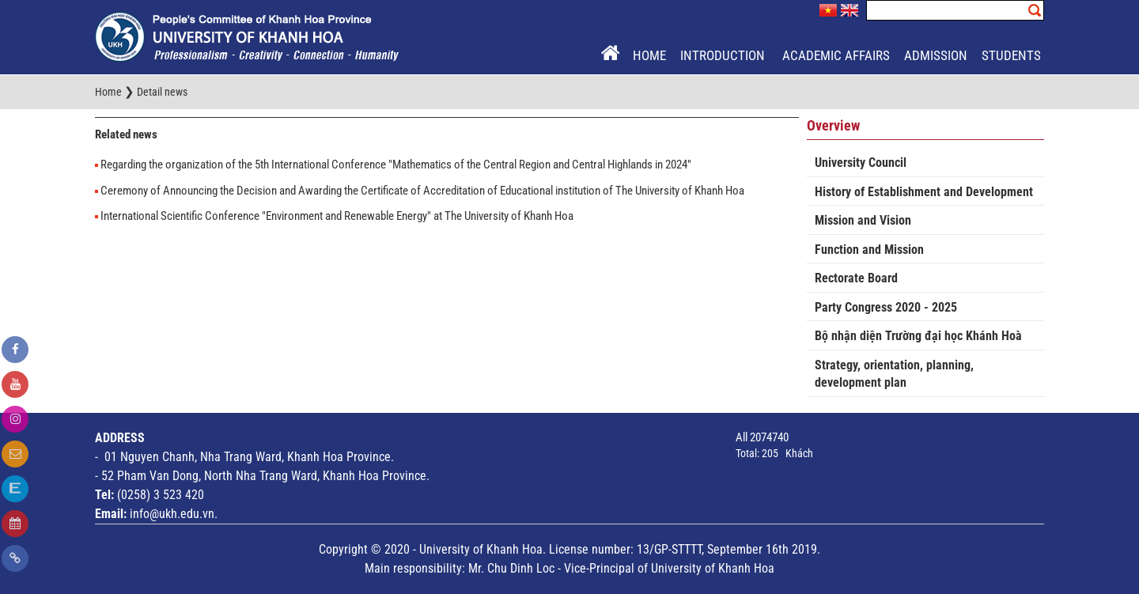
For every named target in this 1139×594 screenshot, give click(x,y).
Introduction (724, 55)
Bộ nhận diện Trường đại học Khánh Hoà (918, 335)
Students (1011, 55)
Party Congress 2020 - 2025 (886, 307)
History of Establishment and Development (924, 191)
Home (649, 55)
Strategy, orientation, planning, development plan (894, 374)
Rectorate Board (856, 278)
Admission (935, 55)
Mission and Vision (863, 220)
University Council (860, 162)
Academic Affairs (836, 55)
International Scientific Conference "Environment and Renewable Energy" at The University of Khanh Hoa (336, 216)
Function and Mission (869, 249)
